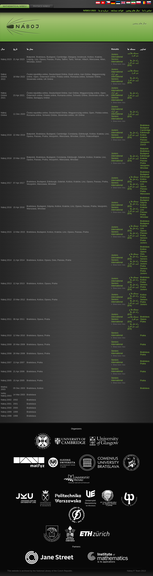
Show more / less (119, 64)
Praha (143, 163)
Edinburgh (145, 132)
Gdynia (143, 202)
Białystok (144, 148)
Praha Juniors (143, 241)
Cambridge (145, 130)
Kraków (143, 137)
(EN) (133, 62)
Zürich (143, 144)
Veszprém (144, 142)
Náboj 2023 (89, 10)
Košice (143, 135)
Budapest (144, 127)
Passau (143, 140)
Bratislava (144, 125)
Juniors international (117, 55)
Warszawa (145, 193)
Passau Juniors (143, 262)
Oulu (142, 254)
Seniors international (117, 60)
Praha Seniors (143, 236)
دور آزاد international (117, 75)
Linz (142, 184)
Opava (143, 186)
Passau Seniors (143, 257)
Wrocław (144, 168)
